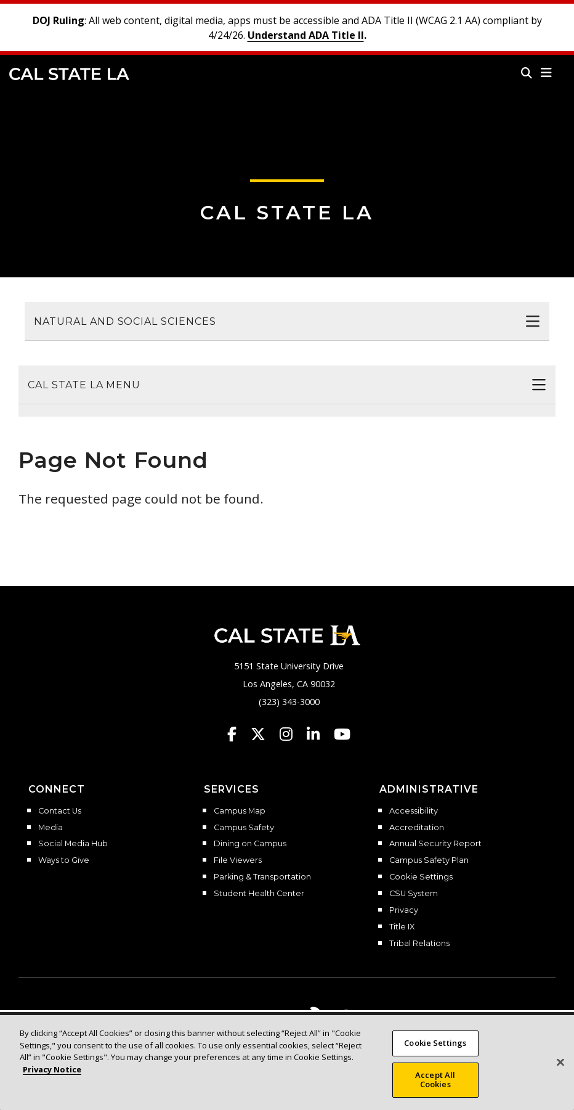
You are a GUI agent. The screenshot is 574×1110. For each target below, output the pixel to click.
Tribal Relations (419, 943)
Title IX (401, 927)
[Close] (560, 1062)
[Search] (526, 72)
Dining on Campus (250, 843)
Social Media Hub (73, 843)
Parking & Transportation (262, 877)
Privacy (403, 910)
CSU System (413, 893)
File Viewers (238, 860)
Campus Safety (244, 827)
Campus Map (239, 811)
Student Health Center (259, 893)
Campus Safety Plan (429, 860)
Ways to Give (63, 860)
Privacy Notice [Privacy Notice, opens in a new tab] (52, 1069)
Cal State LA (69, 74)
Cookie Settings (421, 877)
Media (50, 827)
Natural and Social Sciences (125, 321)
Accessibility (413, 811)
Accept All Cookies (435, 1079)
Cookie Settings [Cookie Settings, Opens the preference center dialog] (435, 1042)
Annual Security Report (435, 843)
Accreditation (416, 827)
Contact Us (59, 811)
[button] (546, 72)
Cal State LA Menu (84, 385)
